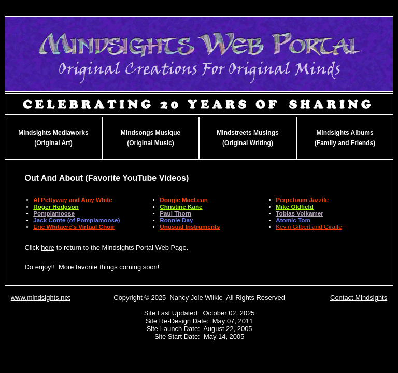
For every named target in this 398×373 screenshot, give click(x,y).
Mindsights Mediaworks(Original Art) (53, 138)
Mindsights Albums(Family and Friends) (345, 138)
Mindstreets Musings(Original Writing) (247, 138)
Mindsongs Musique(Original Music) (150, 138)
